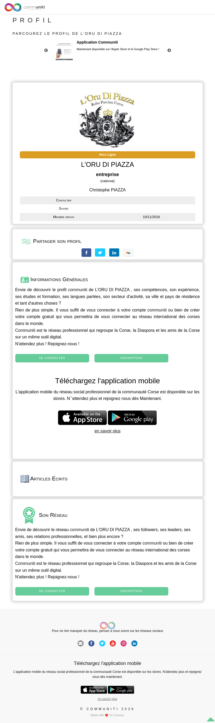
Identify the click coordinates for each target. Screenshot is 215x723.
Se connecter (52, 358)
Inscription (131, 358)
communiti (77, 289)
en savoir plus (107, 431)
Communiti (25, 330)
